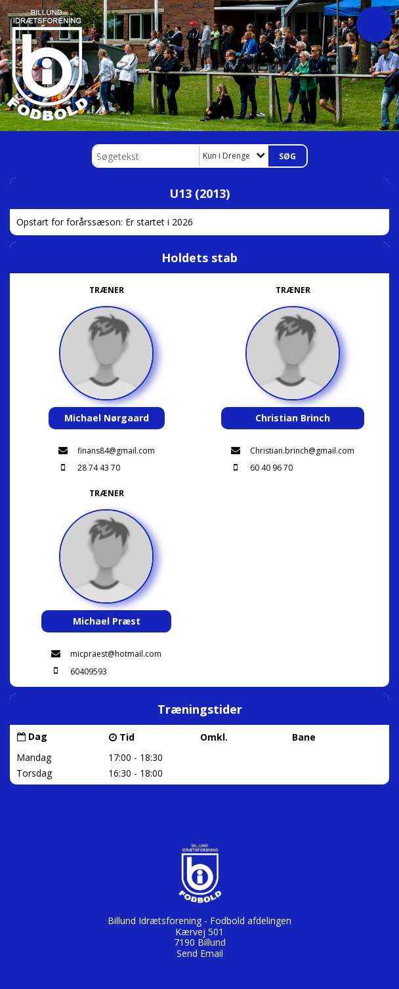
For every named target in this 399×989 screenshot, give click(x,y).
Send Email (200, 953)
